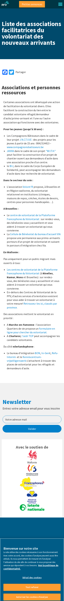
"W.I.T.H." (51, 151)
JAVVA (10, 151)
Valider (32, 428)
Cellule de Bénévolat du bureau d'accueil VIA (35, 234)
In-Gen (45, 353)
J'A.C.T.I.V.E (26, 139)
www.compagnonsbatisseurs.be (25, 147)
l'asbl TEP (28, 336)
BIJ (11, 166)
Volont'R (28, 186)
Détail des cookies (31, 580)
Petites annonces (32, 4)
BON (37, 353)
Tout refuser (32, 589)
